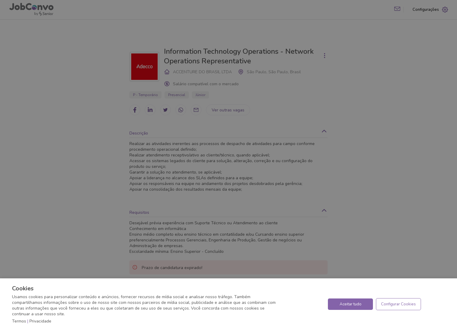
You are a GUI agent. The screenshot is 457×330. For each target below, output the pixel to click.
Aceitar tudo (351, 304)
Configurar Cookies (398, 304)
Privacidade (40, 321)
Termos (19, 321)
